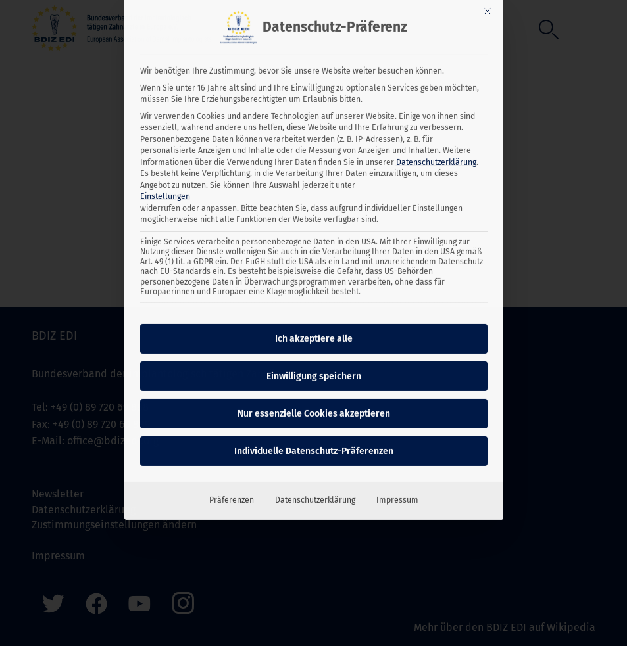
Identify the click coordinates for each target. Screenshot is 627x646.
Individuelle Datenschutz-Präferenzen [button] (313, 417)
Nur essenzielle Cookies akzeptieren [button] (314, 380)
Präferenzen (231, 466)
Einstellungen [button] (165, 162)
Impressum (397, 466)
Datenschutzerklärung (436, 128)
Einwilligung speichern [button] (313, 342)
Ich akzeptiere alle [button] (314, 305)
